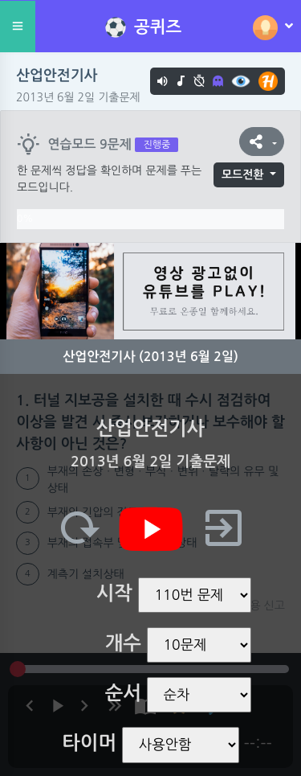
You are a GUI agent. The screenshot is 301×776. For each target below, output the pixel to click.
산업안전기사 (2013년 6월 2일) (150, 357)
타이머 (89, 743)
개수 (123, 643)
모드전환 (243, 174)
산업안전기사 (57, 75)
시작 (114, 593)
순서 (123, 693)
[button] (261, 141)
